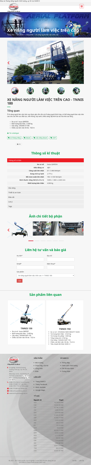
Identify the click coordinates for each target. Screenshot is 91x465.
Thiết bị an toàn (14, 192)
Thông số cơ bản (14, 160)
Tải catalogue (13, 133)
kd (10, 391)
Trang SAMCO (40, 381)
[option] (45, 62)
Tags (10, 206)
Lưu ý (10, 202)
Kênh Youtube (40, 387)
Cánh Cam (42, 462)
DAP (53, 138)
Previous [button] (8, 62)
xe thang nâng (14, 138)
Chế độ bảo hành (67, 368)
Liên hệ (81, 461)
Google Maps (39, 390)
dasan (27, 138)
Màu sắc (11, 197)
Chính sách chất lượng (69, 365)
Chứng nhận (65, 371)
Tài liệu (74, 461)
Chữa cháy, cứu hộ (41, 365)
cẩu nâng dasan (40, 138)
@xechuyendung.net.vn (19, 391)
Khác (36, 371)
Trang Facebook (40, 384)
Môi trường (38, 363)
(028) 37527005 (14, 382)
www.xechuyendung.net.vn (18, 393)
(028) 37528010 (14, 388)
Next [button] (83, 62)
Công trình (38, 368)
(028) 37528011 (14, 384)
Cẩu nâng (11, 188)
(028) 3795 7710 (14, 386)
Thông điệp (65, 363)
